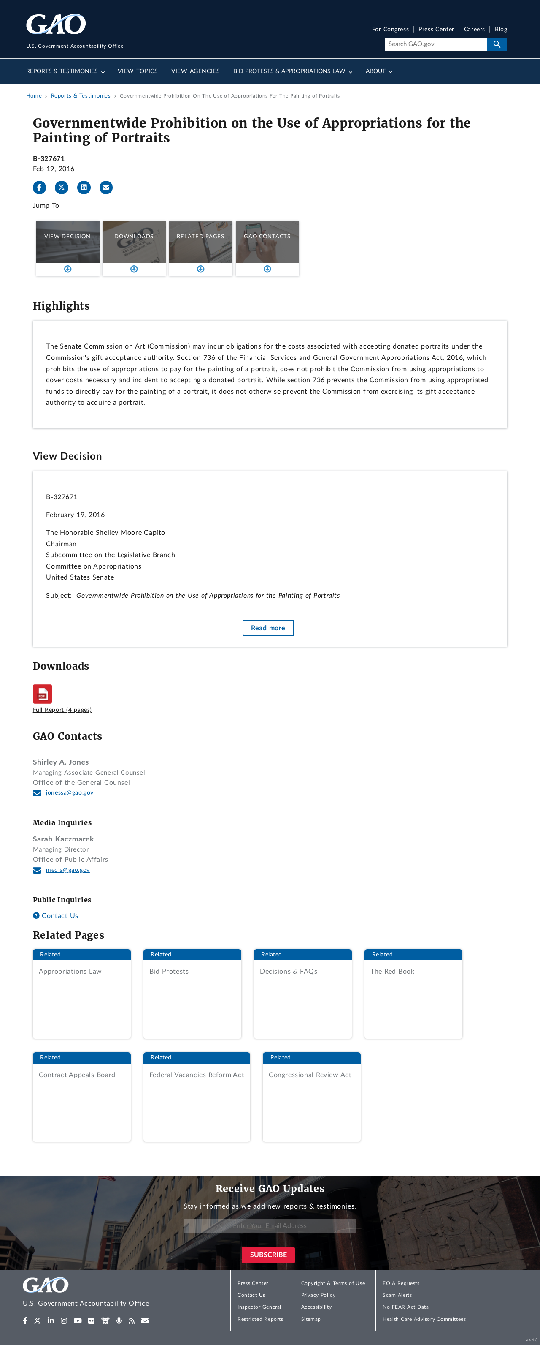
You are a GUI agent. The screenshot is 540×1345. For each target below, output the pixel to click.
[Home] (103, 1293)
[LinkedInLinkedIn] (87, 187)
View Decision (67, 236)
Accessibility (316, 1307)
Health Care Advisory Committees (424, 1319)
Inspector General (259, 1307)
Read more (268, 628)
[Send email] (110, 187)
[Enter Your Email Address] (270, 1226)
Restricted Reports (260, 1319)
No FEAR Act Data (406, 1307)
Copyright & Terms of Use (333, 1283)
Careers (474, 30)
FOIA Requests (401, 1283)
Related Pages (200, 236)
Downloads (134, 236)
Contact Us (55, 915)
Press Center (436, 30)
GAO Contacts (267, 236)
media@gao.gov (68, 870)
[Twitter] (65, 187)
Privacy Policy (318, 1295)
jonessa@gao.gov (70, 793)
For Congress (390, 30)
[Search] (436, 44)
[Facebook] (43, 187)
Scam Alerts (397, 1295)
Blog (501, 30)
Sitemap (311, 1319)
